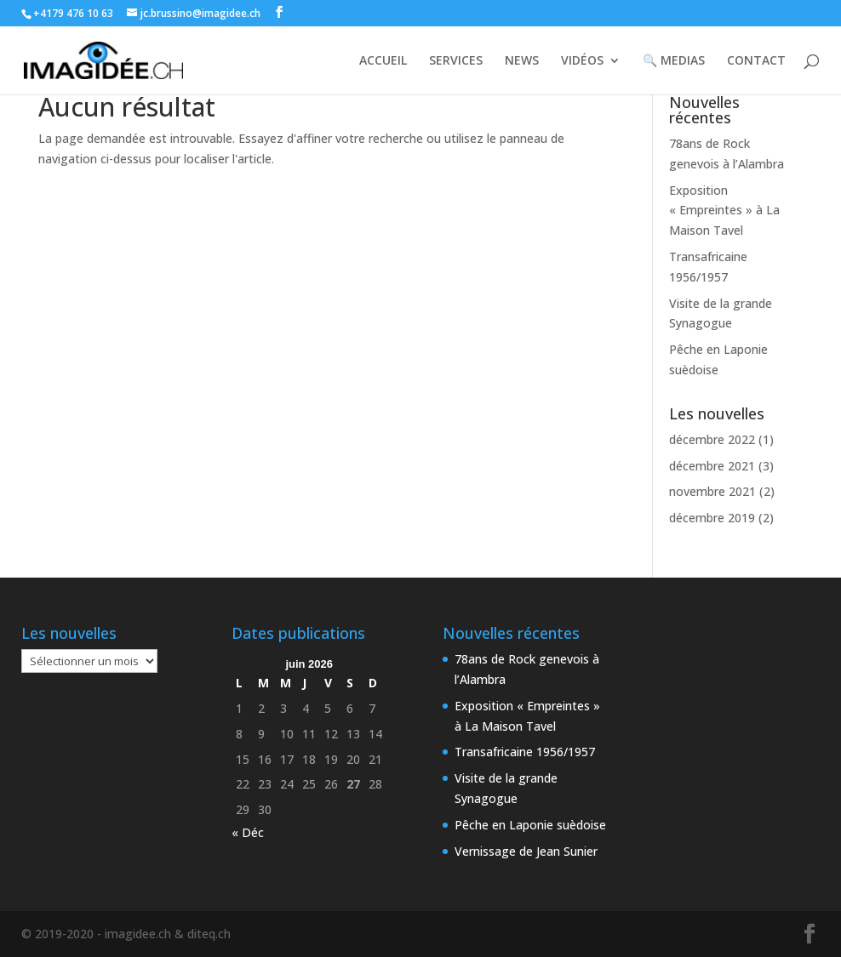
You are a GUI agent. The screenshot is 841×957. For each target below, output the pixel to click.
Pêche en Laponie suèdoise (530, 825)
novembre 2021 (712, 491)
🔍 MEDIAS (674, 61)
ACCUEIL (383, 61)
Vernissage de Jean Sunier (526, 851)
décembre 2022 (712, 439)
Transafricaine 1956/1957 (525, 751)
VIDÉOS (582, 61)
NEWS (522, 61)
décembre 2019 (712, 518)
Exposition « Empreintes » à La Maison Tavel (724, 210)
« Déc (248, 832)
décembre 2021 (712, 466)
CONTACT (756, 61)
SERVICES (456, 61)
